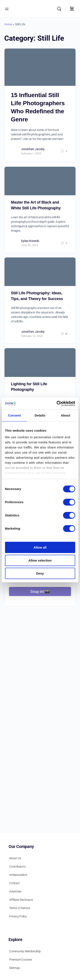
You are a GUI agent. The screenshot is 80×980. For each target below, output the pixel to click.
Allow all (40, 547)
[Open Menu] (6, 8)
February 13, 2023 (31, 336)
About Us (15, 858)
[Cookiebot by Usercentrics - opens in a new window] (57, 403)
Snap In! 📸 (40, 591)
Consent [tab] (14, 415)
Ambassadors (18, 875)
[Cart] (72, 8)
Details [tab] (40, 415)
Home (8, 24)
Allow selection (40, 560)
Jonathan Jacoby (33, 149)
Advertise (15, 891)
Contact (14, 883)
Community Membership (25, 951)
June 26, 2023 (29, 245)
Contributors (17, 866)
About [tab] (65, 415)
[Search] (60, 8)
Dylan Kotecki (30, 241)
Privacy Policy (18, 916)
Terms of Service (19, 908)
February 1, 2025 (31, 153)
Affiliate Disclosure (21, 899)
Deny (40, 573)
